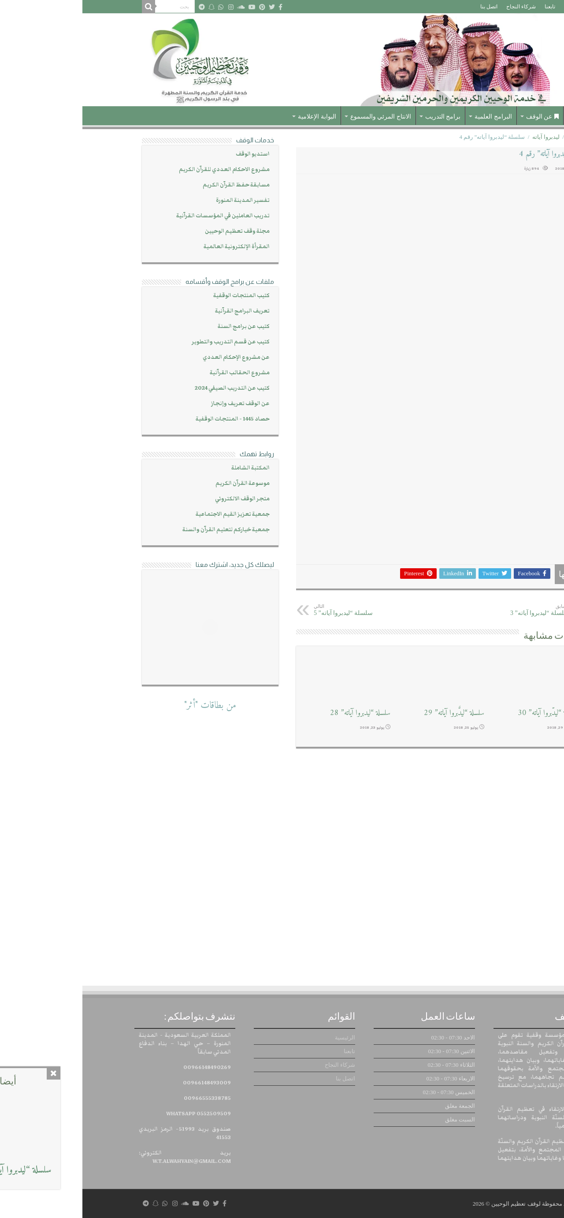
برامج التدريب (360, 116)
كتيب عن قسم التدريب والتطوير (148, 342)
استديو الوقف (170, 154)
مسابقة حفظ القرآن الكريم (153, 185)
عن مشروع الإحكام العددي (153, 357)
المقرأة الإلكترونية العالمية (154, 246)
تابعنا (467, 7)
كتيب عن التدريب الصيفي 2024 (149, 388)
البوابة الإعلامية (234, 116)
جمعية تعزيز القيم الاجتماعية (150, 514)
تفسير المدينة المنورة (160, 200)
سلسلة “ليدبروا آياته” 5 (276, 609)
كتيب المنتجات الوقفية (159, 295)
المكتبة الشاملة (168, 468)
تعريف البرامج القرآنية (160, 311)
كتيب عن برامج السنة (161, 326)
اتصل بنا (406, 7)
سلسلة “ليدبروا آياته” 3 (442, 609)
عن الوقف (460, 116)
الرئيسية (491, 7)
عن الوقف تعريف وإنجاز (158, 403)
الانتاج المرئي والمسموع (298, 116)
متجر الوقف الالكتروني (160, 499)
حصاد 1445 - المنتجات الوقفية (150, 419)
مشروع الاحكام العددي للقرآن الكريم (141, 169)
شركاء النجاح (438, 7)
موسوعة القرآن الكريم (160, 483)
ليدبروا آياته (463, 137)
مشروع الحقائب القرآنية (157, 373)
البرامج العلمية (411, 116)
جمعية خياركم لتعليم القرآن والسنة (143, 529)
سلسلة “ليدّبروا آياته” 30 (465, 713)
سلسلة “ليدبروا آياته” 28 (278, 713)
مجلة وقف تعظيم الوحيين (154, 231)
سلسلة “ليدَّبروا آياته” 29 (371, 713)
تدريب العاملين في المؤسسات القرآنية (140, 216)
